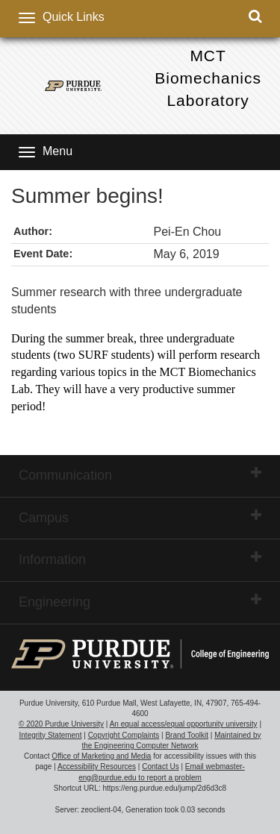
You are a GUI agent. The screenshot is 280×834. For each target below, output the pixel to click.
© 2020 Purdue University (61, 724)
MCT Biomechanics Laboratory (208, 78)
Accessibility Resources (96, 766)
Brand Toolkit (186, 735)
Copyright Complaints (124, 735)
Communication (140, 474)
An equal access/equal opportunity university (184, 724)
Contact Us (160, 766)
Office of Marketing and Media (101, 756)
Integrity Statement (50, 735)
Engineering (140, 601)
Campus (140, 517)
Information (140, 559)
